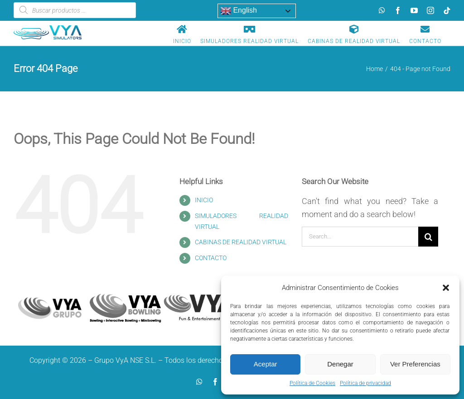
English (238, 10)
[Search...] (360, 237)
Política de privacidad (365, 383)
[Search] (428, 237)
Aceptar (265, 364)
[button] (445, 287)
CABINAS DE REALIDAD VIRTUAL (240, 242)
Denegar (340, 364)
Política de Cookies (312, 383)
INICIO (204, 200)
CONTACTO (211, 257)
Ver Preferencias (415, 364)
